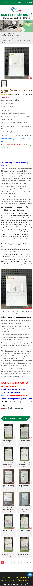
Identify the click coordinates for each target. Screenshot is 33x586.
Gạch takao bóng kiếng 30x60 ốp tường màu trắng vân (25, 486)
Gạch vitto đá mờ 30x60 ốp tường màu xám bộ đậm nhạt (24, 553)
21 (27, 562)
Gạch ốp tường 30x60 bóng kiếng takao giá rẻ (8, 508)
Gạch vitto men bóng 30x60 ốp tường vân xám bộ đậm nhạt (25, 531)
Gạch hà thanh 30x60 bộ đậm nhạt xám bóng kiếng (24, 441)
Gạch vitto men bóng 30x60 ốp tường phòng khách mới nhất (8, 531)
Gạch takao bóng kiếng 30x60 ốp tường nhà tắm (24, 508)
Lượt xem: (26, 94)
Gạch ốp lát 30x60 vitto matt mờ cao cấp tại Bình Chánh (8, 553)
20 (23, 562)
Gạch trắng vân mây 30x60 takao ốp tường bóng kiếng (8, 486)
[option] (17, 63)
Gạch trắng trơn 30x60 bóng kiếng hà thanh (24, 463)
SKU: (18, 94)
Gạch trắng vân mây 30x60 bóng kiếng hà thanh (8, 463)
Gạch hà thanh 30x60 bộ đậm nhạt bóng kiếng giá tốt (8, 441)
